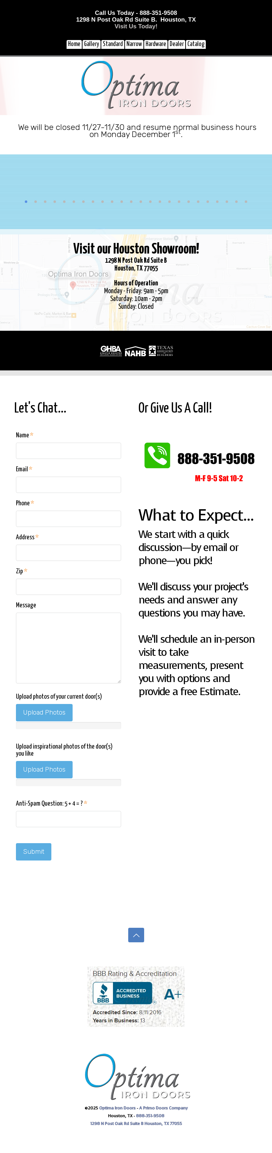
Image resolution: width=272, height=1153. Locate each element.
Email (24, 469)
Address (27, 537)
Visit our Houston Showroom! (136, 249)
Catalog (195, 44)
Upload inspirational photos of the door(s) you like (64, 750)
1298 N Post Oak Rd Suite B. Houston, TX (136, 19)
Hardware (156, 44)
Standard (113, 44)
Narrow (134, 44)
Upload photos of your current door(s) (59, 696)
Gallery (91, 44)
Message (26, 605)
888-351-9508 (150, 1116)
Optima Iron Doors (117, 1108)
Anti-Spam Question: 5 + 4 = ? (51, 803)
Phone (25, 503)
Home (74, 44)
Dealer (177, 44)
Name (24, 435)
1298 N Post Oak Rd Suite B (117, 1123)
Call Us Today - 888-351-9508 (136, 13)
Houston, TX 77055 (163, 1123)
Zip (21, 571)
